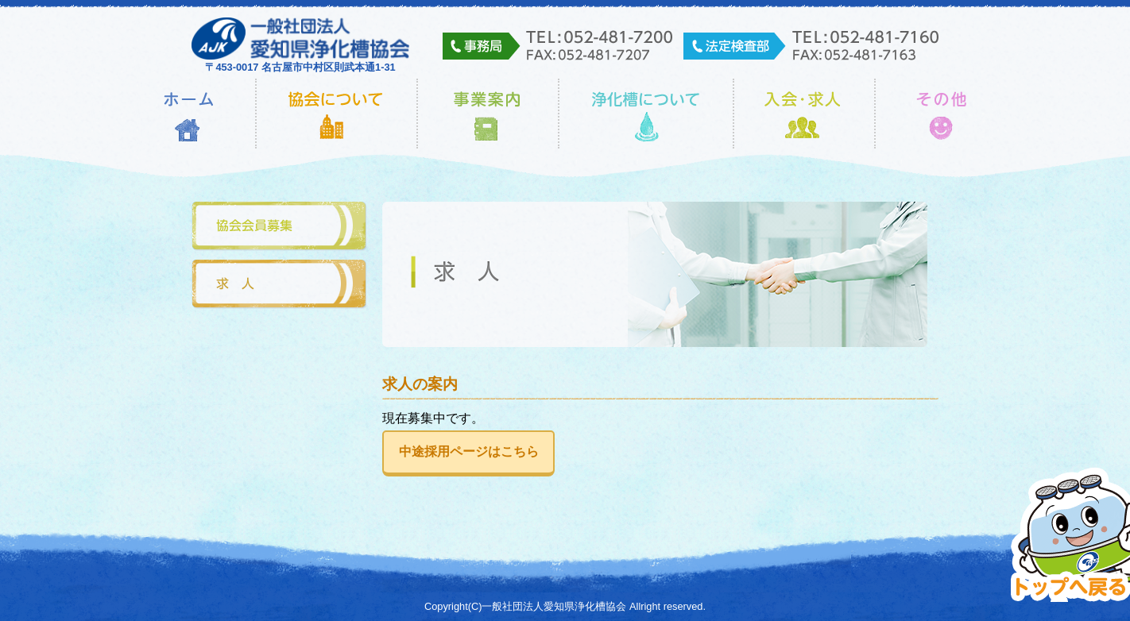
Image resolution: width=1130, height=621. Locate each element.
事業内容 (488, 113)
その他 (942, 113)
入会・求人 (804, 113)
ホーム (189, 113)
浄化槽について (646, 113)
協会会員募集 (279, 227)
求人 (279, 285)
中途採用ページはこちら (469, 451)
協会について (336, 113)
